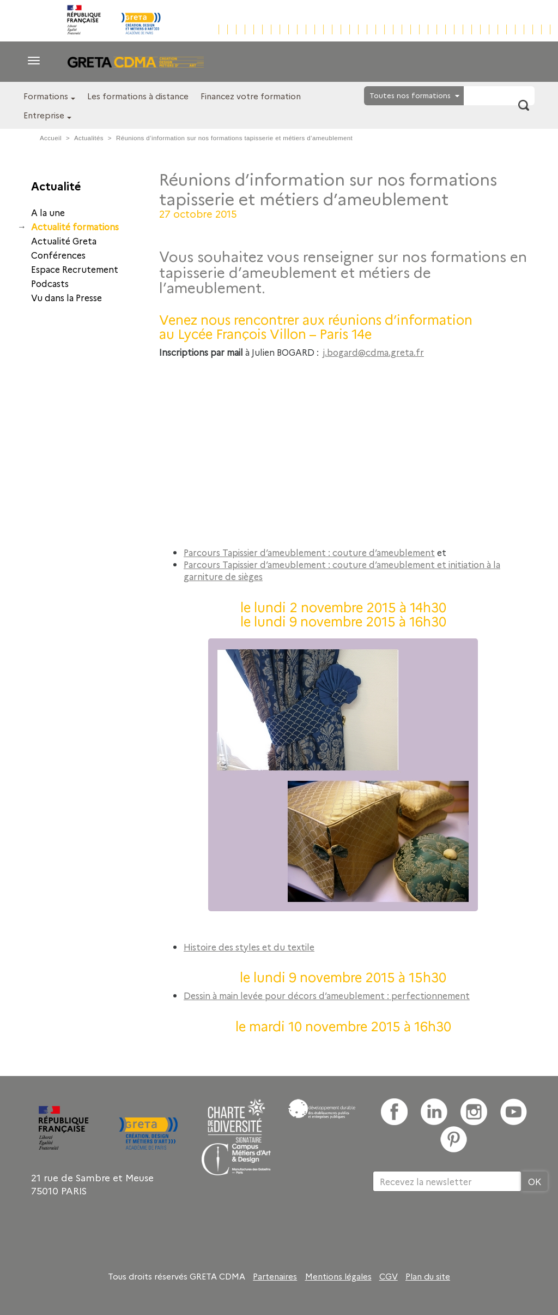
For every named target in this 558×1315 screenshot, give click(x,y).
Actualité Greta (63, 241)
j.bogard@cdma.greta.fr (373, 352)
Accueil (51, 138)
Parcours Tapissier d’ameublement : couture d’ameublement (309, 552)
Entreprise (43, 115)
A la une (48, 212)
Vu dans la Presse (66, 297)
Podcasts (50, 283)
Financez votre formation (251, 95)
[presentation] (455, 1227)
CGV (388, 1276)
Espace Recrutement (74, 269)
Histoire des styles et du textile (249, 947)
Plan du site (427, 1276)
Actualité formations (75, 226)
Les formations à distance (138, 95)
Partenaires (275, 1276)
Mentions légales (338, 1276)
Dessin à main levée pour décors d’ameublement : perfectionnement (327, 995)
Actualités (89, 138)
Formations (45, 95)
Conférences (58, 255)
